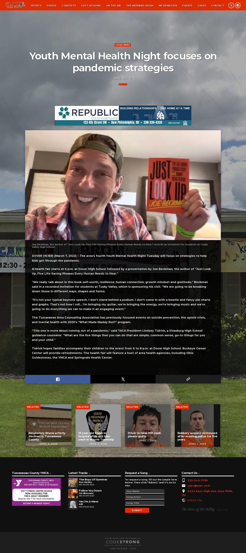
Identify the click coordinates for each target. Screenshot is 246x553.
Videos (51, 5)
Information (168, 5)
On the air (113, 5)
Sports (36, 5)
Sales (202, 5)
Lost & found (91, 5)
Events (187, 5)
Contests (69, 5)
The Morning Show (139, 5)
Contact (217, 5)
